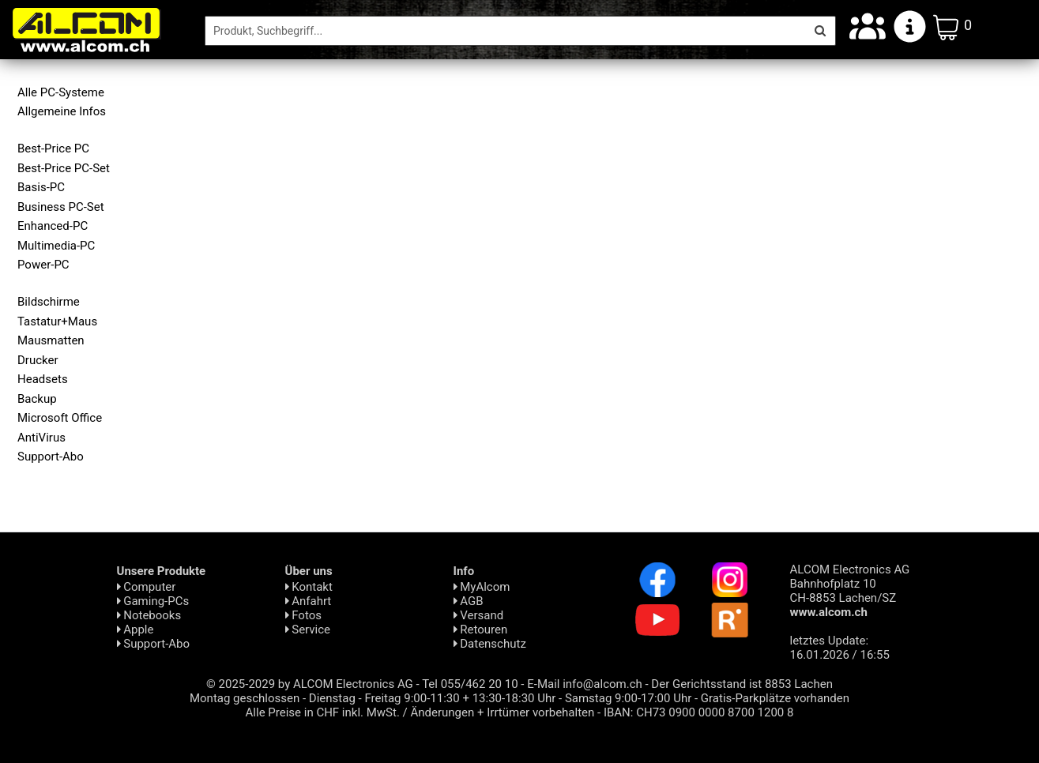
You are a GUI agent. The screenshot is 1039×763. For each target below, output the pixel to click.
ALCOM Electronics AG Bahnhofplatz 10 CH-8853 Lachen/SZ (850, 590)
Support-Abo (153, 644)
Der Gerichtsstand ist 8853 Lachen (742, 684)
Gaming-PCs (153, 601)
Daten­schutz (490, 644)
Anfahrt (308, 601)
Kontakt (309, 587)
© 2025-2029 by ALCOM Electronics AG (309, 684)
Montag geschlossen (244, 698)
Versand (479, 615)
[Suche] (505, 31)
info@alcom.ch (602, 684)
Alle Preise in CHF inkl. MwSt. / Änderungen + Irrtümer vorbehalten (420, 712)
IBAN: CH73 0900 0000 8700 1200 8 (699, 712)
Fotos (303, 615)
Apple (135, 629)
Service (308, 629)
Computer (146, 587)
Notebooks (149, 615)
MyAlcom (482, 587)
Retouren (481, 629)
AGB (469, 601)
